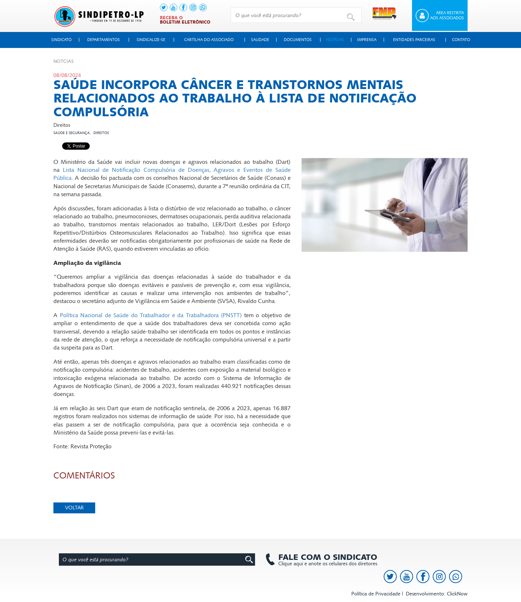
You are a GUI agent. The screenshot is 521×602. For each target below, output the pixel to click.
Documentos (298, 39)
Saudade (260, 39)
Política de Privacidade (375, 594)
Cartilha (209, 39)
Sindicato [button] (61, 39)
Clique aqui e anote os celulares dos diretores (324, 559)
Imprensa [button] (366, 39)
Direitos (101, 133)
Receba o (185, 20)
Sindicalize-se (151, 39)
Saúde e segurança (71, 133)
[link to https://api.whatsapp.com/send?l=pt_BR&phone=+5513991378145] (203, 7)
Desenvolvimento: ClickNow (437, 594)
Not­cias (63, 61)
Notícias (335, 39)
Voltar (74, 508)
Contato (461, 39)
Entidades (414, 39)
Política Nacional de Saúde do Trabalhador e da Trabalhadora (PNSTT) (151, 315)
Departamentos (103, 39)
